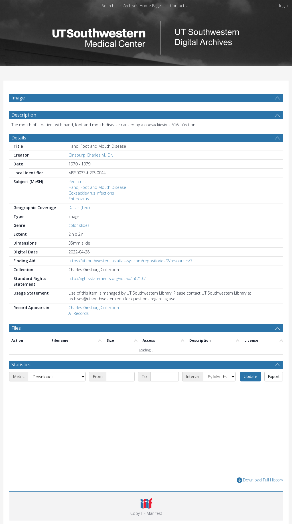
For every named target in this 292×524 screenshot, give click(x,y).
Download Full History (260, 480)
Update (250, 376)
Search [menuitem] (108, 5)
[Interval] (219, 376)
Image (18, 98)
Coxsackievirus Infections (91, 193)
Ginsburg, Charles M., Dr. (90, 155)
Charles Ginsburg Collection (93, 307)
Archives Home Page (142, 5)
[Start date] (120, 376)
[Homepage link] (146, 36)
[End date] (164, 376)
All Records (78, 313)
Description (23, 115)
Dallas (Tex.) (79, 207)
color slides (79, 225)
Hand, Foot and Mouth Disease (97, 187)
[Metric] (57, 376)
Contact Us (180, 5)
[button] (146, 506)
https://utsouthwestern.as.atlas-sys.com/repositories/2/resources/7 (130, 260)
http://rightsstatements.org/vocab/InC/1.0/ (107, 278)
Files (16, 328)
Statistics (21, 364)
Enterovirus (78, 198)
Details (18, 138)
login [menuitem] (283, 5)
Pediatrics (77, 181)
